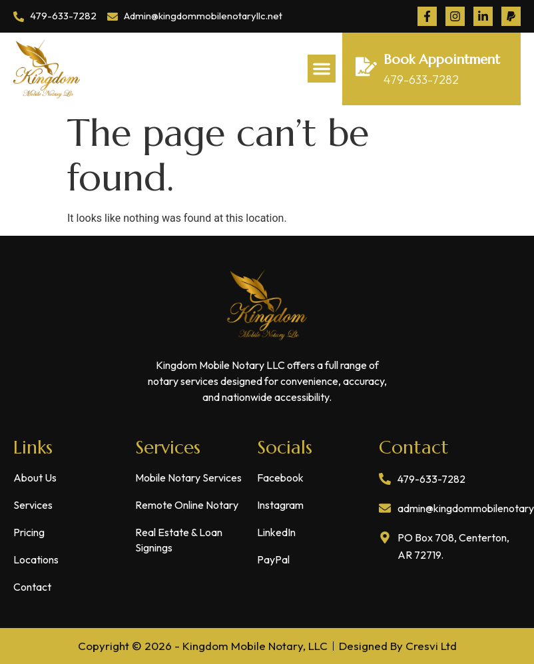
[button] (322, 69)
